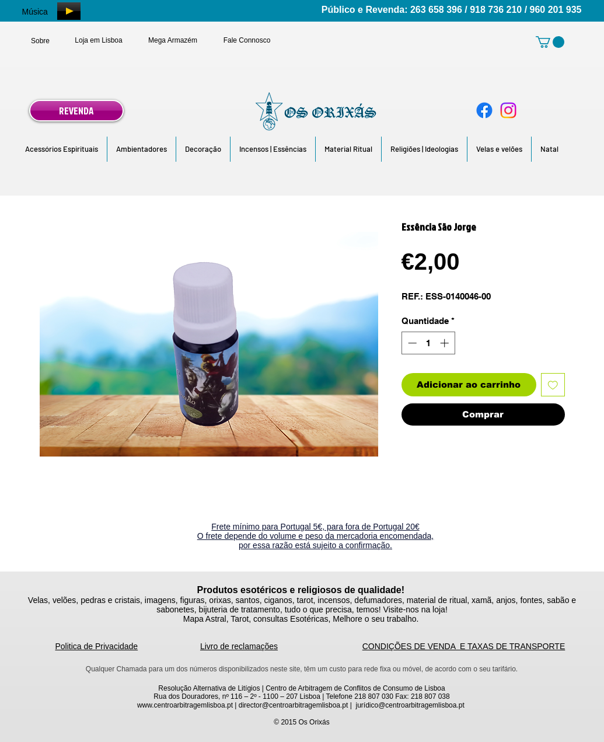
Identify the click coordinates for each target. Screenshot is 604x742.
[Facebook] (484, 110)
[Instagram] (508, 110)
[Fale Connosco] (247, 40)
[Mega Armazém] (173, 40)
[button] (61, 149)
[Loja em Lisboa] (99, 40)
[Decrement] (411, 343)
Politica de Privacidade (96, 646)
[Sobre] (40, 41)
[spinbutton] (428, 343)
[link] (550, 42)
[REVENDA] (76, 110)
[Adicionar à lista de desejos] (553, 385)
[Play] (69, 11)
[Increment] (445, 343)
